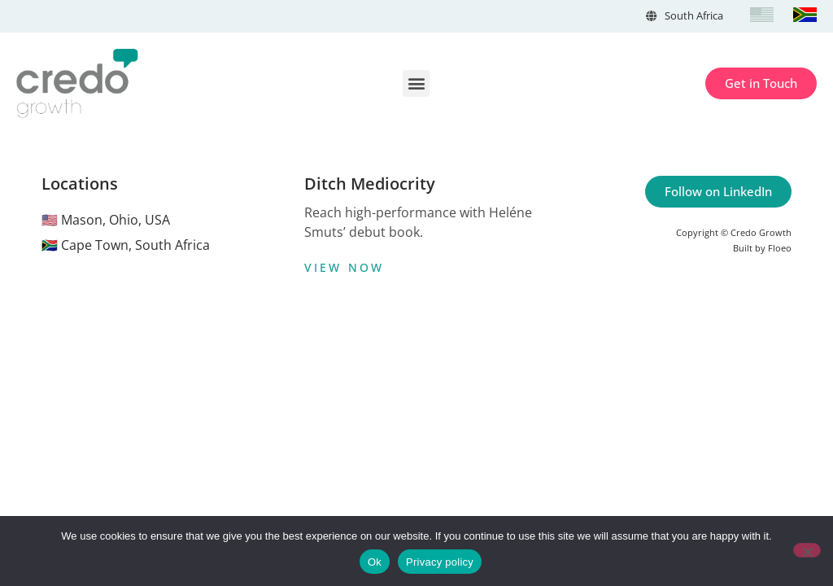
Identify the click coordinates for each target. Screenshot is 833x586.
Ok (375, 562)
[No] (807, 550)
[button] (416, 83)
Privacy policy (439, 562)
